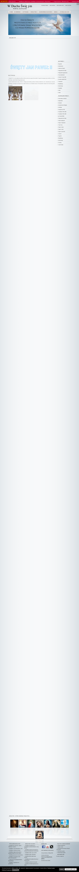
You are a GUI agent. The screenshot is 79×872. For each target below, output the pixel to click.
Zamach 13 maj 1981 (62, 77)
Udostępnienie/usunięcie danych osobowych (63, 849)
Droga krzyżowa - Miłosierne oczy (64, 1)
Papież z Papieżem (61, 122)
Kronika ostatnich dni (62, 79)
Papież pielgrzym (61, 120)
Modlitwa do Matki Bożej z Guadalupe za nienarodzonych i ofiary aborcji (38, 1)
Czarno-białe (60, 144)
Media (55, 12)
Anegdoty (60, 88)
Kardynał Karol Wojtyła (62, 105)
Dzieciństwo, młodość (62, 98)
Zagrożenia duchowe (45, 12)
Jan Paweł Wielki (61, 116)
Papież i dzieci (61, 127)
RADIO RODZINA (68, 5)
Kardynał (60, 102)
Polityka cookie (60, 847)
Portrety (59, 142)
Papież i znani (60, 129)
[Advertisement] (39, 48)
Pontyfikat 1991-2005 (62, 113)
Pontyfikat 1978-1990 (62, 111)
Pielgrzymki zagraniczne (62, 72)
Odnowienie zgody (61, 851)
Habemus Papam (61, 68)
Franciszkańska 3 (61, 74)
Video (59, 90)
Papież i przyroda (61, 131)
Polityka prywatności (61, 845)
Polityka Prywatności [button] (7, 870)
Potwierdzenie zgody (61, 852)
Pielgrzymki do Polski (62, 70)
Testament (60, 81)
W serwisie (17, 12)
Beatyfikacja (60, 83)
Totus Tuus (60, 124)
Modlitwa (34, 12)
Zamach (59, 133)
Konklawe (60, 107)
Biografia (60, 63)
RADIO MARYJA (52, 5)
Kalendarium (60, 66)
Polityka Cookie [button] (51, 868)
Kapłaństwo (60, 100)
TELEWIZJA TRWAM (44, 5)
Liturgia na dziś (64, 12)
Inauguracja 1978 (61, 109)
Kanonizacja (60, 86)
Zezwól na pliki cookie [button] (71, 869)
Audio (59, 92)
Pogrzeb (60, 136)
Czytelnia (25, 12)
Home (11, 12)
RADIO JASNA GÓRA (60, 5)
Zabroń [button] (61, 869)
